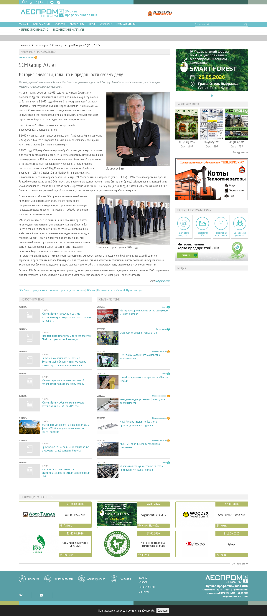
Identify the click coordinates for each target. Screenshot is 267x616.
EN (41, 2)
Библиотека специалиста (184, 234)
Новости (60, 24)
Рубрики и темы (41, 24)
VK (52, 2)
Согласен (163, 610)
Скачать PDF (187, 146)
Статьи (56, 45)
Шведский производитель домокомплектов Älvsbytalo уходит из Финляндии (66, 337)
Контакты (125, 579)
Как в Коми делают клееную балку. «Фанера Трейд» (144, 378)
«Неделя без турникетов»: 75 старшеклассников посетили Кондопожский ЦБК (66, 472)
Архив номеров (40, 45)
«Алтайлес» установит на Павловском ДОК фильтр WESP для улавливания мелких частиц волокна (65, 428)
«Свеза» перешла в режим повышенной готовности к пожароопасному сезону (63, 382)
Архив (92, 24)
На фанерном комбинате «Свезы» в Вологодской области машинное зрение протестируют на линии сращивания (64, 361)
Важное (143, 577)
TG (58, 2)
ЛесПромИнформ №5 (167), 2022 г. (82, 45)
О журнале (106, 24)
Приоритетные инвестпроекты (221, 234)
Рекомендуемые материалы (68, 29)
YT (41, 595)
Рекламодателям (126, 24)
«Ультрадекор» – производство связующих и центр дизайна (144, 312)
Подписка (33, 579)
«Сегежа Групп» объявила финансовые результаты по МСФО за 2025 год (63, 404)
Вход (29, 2)
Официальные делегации (240, 234)
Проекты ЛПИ (77, 24)
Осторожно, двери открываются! (138, 332)
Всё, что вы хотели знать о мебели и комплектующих (140, 356)
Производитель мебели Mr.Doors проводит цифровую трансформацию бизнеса (66, 448)
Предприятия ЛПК (202, 234)
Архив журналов (96, 579)
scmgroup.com (162, 281)
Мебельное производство (33, 29)
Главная (23, 24)
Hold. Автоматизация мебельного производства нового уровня (138, 423)
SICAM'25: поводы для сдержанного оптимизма (140, 445)
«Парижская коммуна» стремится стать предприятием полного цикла (141, 467)
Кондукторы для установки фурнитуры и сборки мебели (142, 401)
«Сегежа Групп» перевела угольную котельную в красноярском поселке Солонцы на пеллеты (66, 317)
